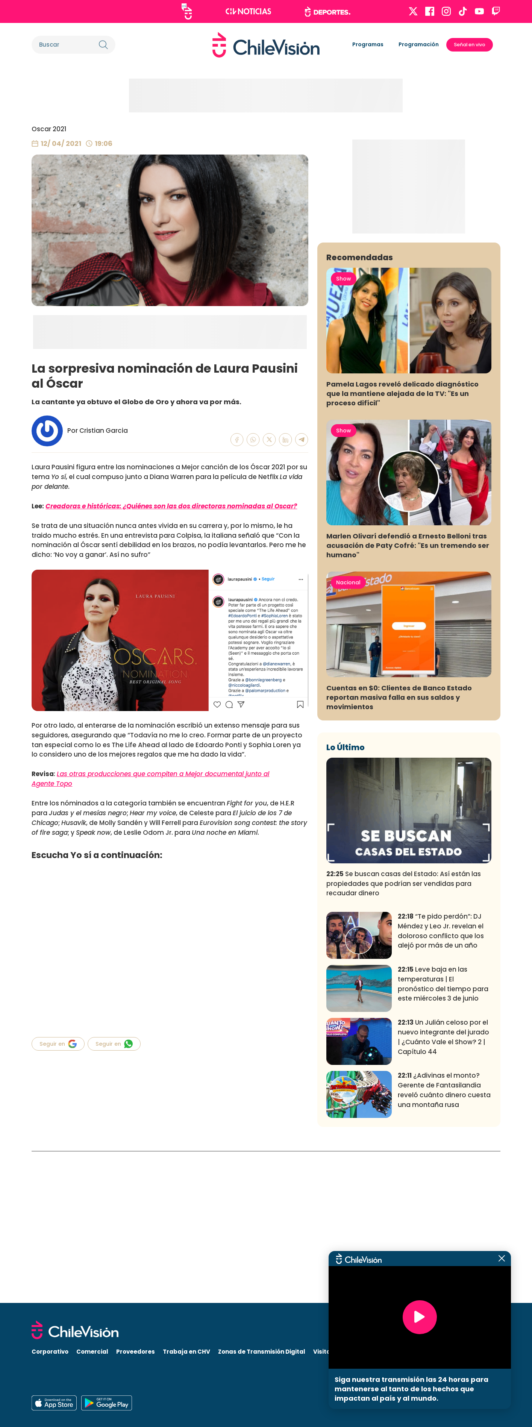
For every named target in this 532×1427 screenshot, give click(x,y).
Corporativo (50, 1352)
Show (343, 430)
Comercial (92, 1352)
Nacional (348, 734)
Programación (419, 44)
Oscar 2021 (49, 128)
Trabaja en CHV (186, 1352)
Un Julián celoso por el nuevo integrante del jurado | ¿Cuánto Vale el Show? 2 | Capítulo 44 (443, 1188)
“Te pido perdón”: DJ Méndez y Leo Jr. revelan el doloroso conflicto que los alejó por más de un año (441, 1082)
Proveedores (135, 1352)
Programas (367, 44)
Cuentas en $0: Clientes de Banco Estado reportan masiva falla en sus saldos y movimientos (399, 849)
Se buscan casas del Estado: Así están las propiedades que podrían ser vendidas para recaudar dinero (403, 1035)
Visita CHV (328, 1352)
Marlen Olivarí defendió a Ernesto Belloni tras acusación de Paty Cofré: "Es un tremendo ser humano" (407, 697)
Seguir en (58, 1044)
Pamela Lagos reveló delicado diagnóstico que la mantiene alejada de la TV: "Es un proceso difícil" (402, 545)
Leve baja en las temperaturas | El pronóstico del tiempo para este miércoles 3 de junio (443, 1135)
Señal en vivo (469, 44)
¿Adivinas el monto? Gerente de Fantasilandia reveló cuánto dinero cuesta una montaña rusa (444, 1242)
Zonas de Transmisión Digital (261, 1352)
